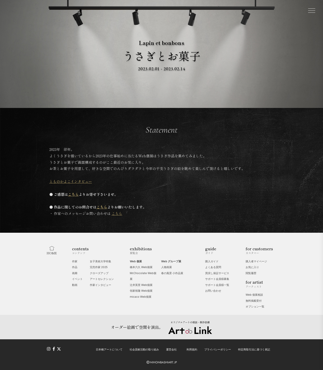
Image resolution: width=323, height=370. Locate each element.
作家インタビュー (100, 285)
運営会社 (171, 349)
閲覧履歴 (251, 273)
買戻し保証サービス (217, 273)
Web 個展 (136, 261)
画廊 (74, 273)
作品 (74, 267)
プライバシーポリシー (217, 349)
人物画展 (166, 267)
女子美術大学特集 (100, 261)
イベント (77, 279)
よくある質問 (213, 267)
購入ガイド (212, 261)
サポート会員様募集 (217, 279)
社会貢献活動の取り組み (144, 349)
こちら (117, 213)
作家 (74, 261)
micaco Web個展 (140, 296)
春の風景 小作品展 (172, 273)
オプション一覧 (255, 306)
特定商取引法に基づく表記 (254, 349)
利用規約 (192, 349)
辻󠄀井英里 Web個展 (141, 285)
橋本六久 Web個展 (141, 267)
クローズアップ (99, 273)
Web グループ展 (171, 261)
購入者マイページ (256, 261)
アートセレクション (102, 279)
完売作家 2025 (99, 267)
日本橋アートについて (109, 349)
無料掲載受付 (254, 300)
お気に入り (252, 267)
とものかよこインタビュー (70, 181)
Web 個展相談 (254, 294)
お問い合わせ (213, 290)
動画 (74, 285)
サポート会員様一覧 (217, 285)
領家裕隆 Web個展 (141, 290)
